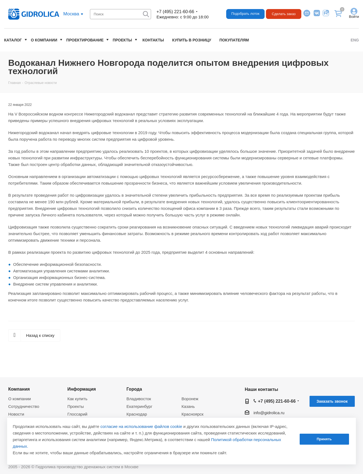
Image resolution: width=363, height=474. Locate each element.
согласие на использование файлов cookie (141, 426)
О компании (44, 40)
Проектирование (85, 40)
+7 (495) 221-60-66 (175, 11)
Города (134, 388)
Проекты (122, 40)
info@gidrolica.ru (269, 412)
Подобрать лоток (245, 14)
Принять (324, 439)
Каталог (13, 40)
